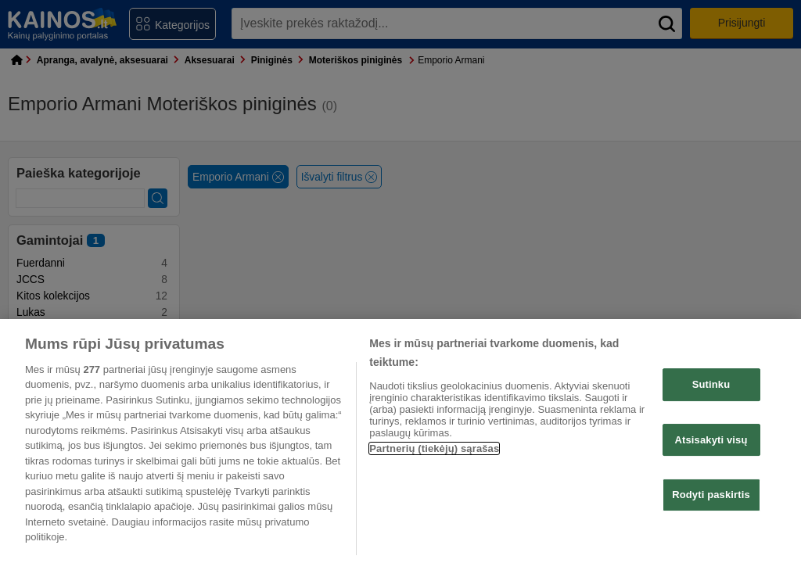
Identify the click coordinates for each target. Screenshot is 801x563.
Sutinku (711, 384)
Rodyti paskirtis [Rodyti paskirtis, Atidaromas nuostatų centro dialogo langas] (711, 494)
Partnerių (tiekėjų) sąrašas (434, 448)
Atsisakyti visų (711, 440)
